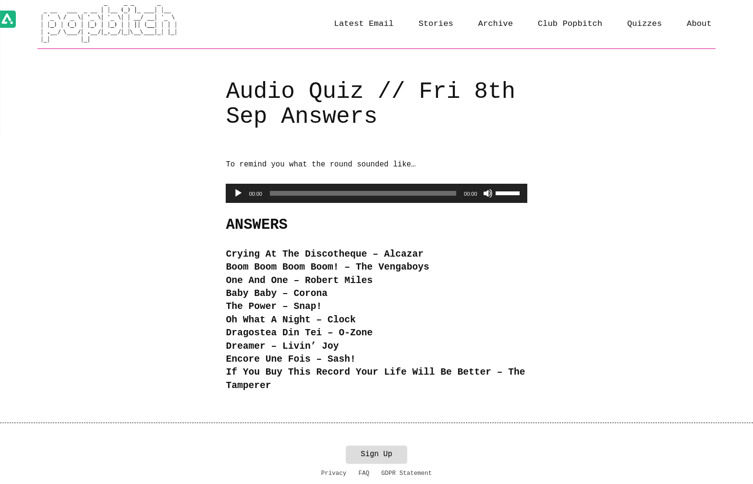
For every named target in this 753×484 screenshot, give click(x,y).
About (699, 23)
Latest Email (364, 23)
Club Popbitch (570, 23)
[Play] (238, 193)
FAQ (363, 473)
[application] (376, 193)
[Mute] (488, 193)
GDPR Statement (406, 473)
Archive (495, 23)
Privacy (334, 473)
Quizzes (644, 23)
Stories (435, 23)
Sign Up (376, 454)
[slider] (363, 193)
